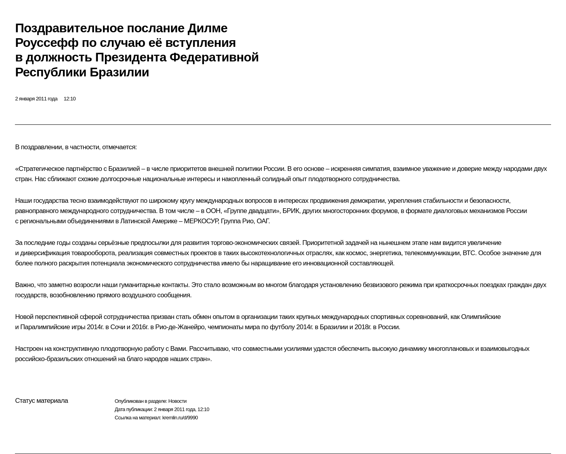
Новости (177, 401)
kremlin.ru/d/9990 (180, 418)
